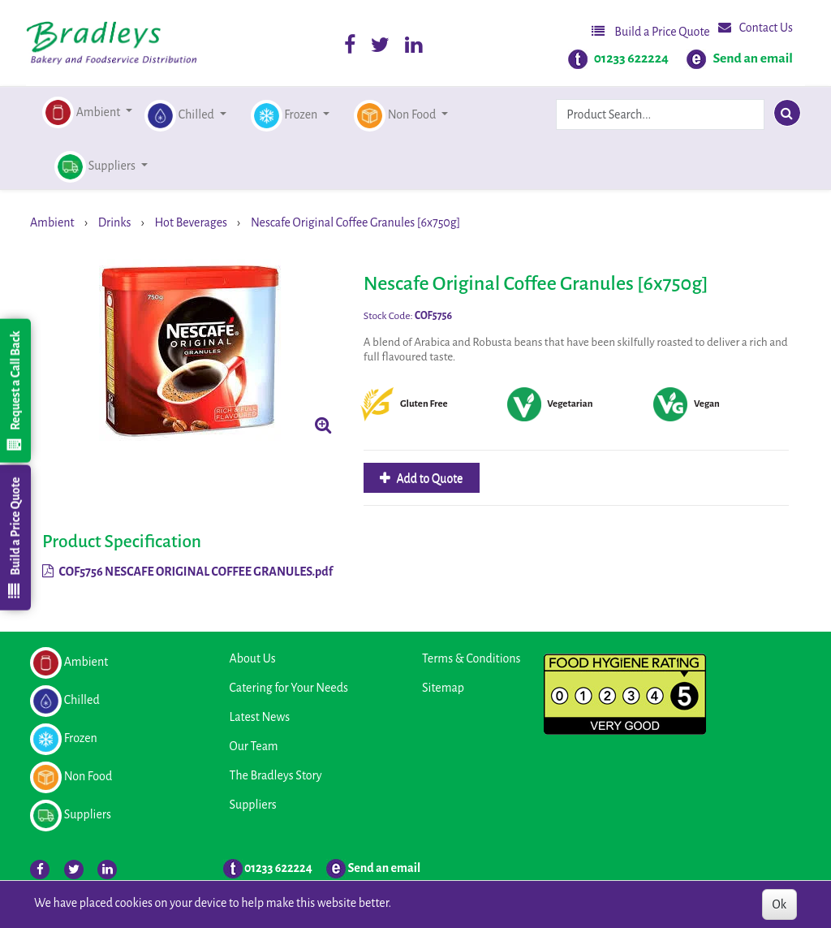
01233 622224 (631, 58)
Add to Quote (428, 478)
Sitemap (443, 687)
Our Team (254, 746)
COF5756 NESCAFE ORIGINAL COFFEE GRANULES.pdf (187, 571)
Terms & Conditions (471, 658)
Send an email (753, 58)
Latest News (260, 716)
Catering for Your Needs (289, 687)
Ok (779, 904)
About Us (253, 658)
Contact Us (755, 27)
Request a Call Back (14, 390)
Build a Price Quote (651, 31)
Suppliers (253, 804)
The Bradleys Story (276, 775)
